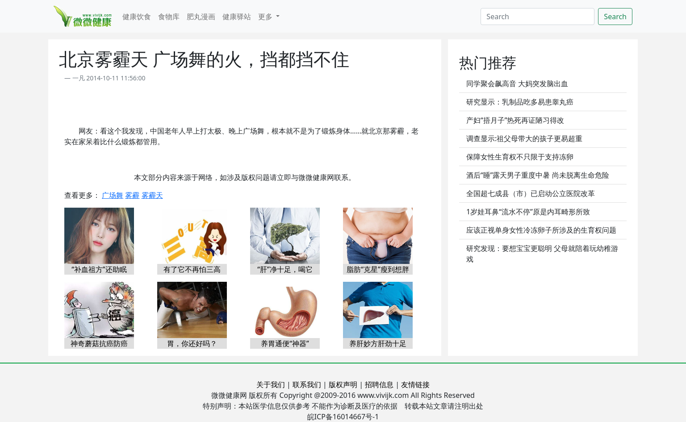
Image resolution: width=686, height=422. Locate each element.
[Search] (537, 16)
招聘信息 (379, 384)
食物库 (169, 16)
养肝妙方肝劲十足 (377, 343)
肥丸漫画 (201, 16)
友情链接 (415, 384)
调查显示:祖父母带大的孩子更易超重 (524, 138)
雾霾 (132, 195)
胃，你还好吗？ (192, 343)
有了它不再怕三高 (192, 269)
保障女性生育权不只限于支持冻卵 (519, 157)
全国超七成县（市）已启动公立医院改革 (530, 193)
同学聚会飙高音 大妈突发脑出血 (517, 83)
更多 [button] (266, 16)
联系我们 (307, 384)
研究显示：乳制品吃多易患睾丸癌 (519, 102)
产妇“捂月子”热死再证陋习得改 (515, 120)
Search (615, 16)
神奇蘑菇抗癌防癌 (99, 343)
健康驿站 (236, 16)
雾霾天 (152, 195)
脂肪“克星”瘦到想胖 (378, 269)
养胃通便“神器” (285, 343)
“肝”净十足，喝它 (285, 269)
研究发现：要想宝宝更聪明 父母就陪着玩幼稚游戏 (542, 253)
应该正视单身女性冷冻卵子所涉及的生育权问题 (541, 230)
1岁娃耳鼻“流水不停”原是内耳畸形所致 (528, 212)
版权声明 (343, 384)
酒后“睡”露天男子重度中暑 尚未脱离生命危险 (537, 175)
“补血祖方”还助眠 (99, 269)
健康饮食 (136, 16)
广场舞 (112, 195)
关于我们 (270, 384)
